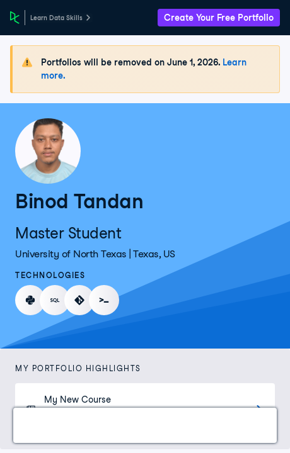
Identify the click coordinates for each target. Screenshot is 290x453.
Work (40, 425)
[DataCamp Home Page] (15, 17)
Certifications (104, 425)
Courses (176, 425)
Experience (242, 425)
